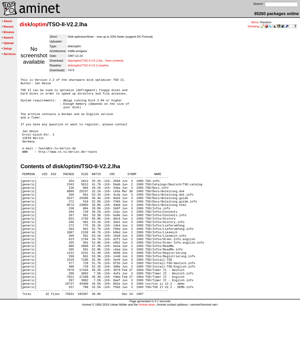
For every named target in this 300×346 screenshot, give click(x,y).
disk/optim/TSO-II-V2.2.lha (85, 60)
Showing (253, 26)
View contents (114, 60)
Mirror (255, 22)
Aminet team (146, 344)
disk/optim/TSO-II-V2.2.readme (88, 65)
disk (25, 24)
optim (39, 24)
